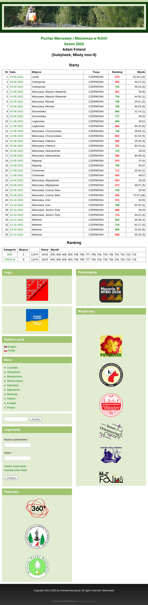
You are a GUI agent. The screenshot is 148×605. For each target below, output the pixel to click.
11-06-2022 (16, 121)
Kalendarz (13, 385)
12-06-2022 (16, 131)
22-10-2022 (16, 219)
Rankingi (12, 394)
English (10, 346)
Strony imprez (15, 380)
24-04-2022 (16, 81)
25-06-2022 (16, 140)
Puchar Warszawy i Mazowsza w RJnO (74, 38)
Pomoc (11, 407)
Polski (9, 350)
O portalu (12, 367)
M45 (9, 254)
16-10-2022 (16, 209)
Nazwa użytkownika (16, 439)
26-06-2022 (16, 150)
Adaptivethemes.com (86, 601)
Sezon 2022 (74, 44)
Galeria (11, 398)
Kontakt (11, 403)
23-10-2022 (16, 229)
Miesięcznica (14, 376)
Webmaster (108, 590)
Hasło (8, 452)
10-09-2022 (16, 160)
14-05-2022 (16, 91)
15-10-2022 (16, 200)
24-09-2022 (16, 180)
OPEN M (10, 259)
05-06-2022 (16, 111)
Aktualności (13, 372)
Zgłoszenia (13, 389)
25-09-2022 (16, 190)
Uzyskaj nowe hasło (15, 470)
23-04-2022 (16, 76)
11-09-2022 (16, 170)
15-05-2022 (16, 101)
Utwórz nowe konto (15, 466)
